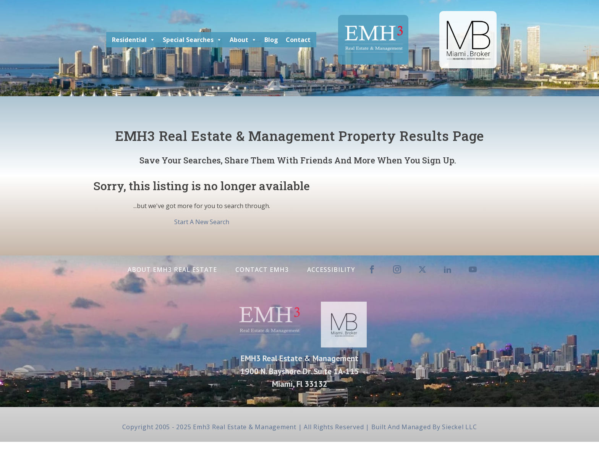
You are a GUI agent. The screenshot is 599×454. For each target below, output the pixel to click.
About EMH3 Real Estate (172, 269)
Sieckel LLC (459, 427)
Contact (298, 40)
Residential (133, 40)
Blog (271, 40)
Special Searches (192, 40)
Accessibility (331, 269)
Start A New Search (201, 222)
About (243, 40)
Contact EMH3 (262, 269)
